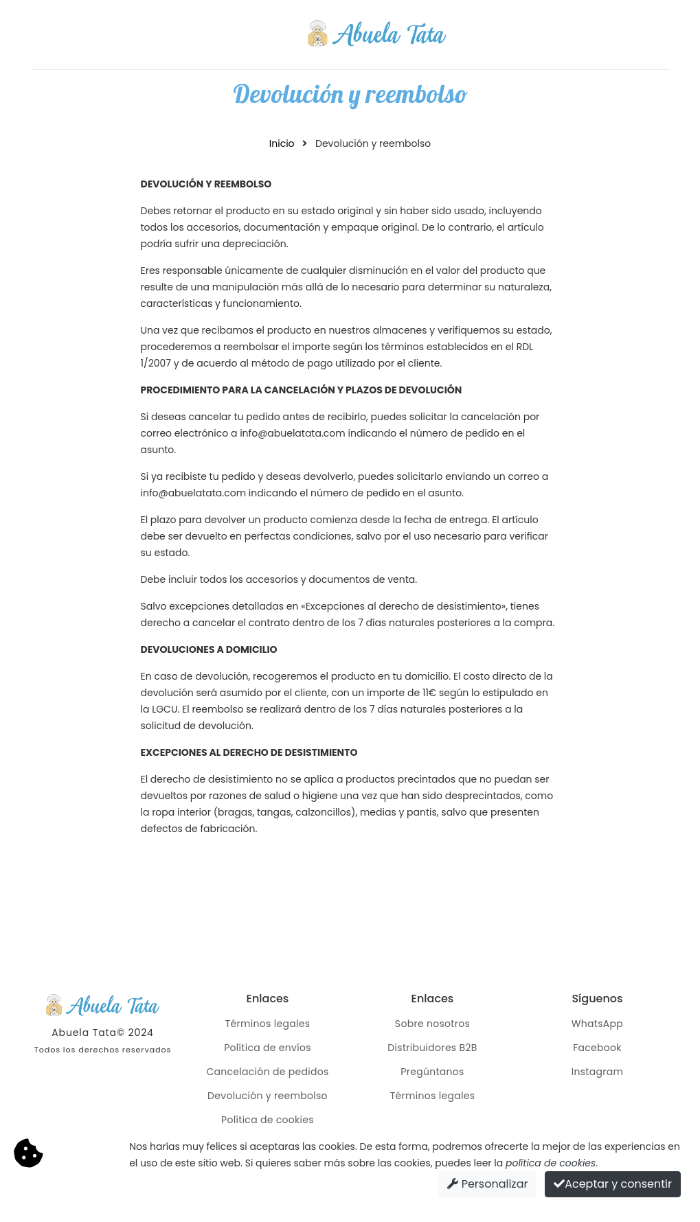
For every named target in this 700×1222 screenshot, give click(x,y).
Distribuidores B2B (432, 1047)
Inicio (282, 143)
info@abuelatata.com (293, 433)
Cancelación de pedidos (267, 1072)
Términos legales (268, 1023)
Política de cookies (267, 1120)
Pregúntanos (432, 1072)
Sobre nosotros (432, 1023)
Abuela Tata (84, 1032)
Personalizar (487, 1184)
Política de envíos (267, 1047)
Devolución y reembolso (267, 1096)
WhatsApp (597, 1023)
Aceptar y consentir (613, 1184)
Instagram (598, 1072)
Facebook (597, 1047)
